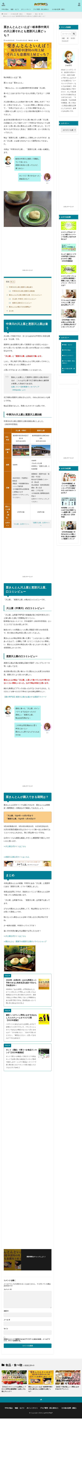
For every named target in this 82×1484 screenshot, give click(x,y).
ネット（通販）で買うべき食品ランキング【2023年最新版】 (21, 1050)
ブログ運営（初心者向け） (44, 9)
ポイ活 (72, 38)
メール (7, 1319)
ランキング (64, 40)
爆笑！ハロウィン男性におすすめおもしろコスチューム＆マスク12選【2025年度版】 (21, 1017)
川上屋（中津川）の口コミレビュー (22, 298)
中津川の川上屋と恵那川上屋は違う (19, 286)
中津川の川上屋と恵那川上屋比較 (21, 290)
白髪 (63, 38)
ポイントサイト (27, 9)
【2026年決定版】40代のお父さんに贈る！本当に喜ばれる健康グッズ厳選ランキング (68, 534)
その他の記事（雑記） (62, 9)
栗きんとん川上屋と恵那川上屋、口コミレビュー (24, 294)
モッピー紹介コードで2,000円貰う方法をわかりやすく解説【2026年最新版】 (68, 257)
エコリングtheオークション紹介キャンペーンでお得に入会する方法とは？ (68, 235)
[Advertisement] (27, 248)
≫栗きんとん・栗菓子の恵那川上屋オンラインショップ (25, 941)
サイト (6, 1328)
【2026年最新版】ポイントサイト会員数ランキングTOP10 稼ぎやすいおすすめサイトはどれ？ (68, 487)
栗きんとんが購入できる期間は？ (18, 306)
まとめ (9, 310)
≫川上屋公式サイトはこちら (15, 846)
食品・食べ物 (39, 14)
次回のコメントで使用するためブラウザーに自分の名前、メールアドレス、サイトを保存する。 (27, 1339)
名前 (6, 1310)
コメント (8, 1288)
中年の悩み (5, 9)
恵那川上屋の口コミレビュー (20, 302)
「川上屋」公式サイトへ (21, 524)
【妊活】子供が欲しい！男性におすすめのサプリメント (67, 1387)
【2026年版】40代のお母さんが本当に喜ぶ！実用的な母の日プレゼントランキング (68, 322)
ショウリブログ (47, 1412)
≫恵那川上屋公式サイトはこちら (16, 857)
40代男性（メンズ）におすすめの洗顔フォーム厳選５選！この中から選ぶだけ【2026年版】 (68, 511)
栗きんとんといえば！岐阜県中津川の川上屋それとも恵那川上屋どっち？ (24, 16)
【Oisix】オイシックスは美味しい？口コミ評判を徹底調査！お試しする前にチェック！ (14, 1388)
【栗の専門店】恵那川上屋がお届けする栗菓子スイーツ (25, 696)
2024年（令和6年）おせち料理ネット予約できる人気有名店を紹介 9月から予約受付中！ (21, 982)
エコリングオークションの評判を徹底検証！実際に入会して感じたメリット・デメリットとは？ (68, 279)
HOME (5, 14)
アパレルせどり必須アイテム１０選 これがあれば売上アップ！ (68, 301)
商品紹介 (29, 14)
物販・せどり (15, 9)
